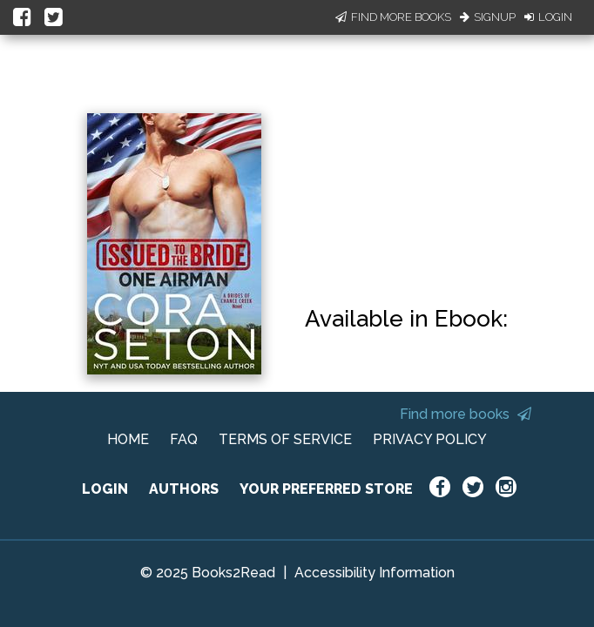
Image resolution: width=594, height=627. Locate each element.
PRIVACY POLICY (430, 439)
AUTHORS (184, 489)
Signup (488, 17)
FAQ (184, 439)
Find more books (465, 414)
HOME (128, 439)
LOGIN (105, 489)
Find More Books (393, 17)
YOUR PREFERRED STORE (326, 489)
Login (548, 17)
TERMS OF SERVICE (285, 439)
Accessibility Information (374, 572)
